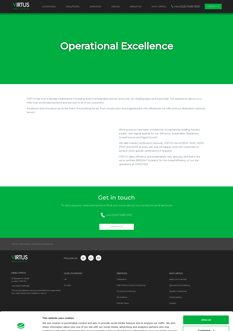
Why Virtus (24, 244)
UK (65, 279)
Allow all (206, 300)
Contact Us (213, 6)
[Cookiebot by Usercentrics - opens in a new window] (21, 324)
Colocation (122, 279)
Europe (67, 285)
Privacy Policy (63, 315)
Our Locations (73, 273)
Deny (206, 322)
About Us (135, 6)
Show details (49, 324)
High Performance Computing (131, 285)
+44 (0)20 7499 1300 (119, 215)
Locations (49, 6)
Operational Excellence (179, 285)
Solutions (72, 6)
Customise (206, 311)
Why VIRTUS (159, 6)
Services (95, 6)
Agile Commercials (178, 279)
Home (14, 244)
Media (115, 6)
